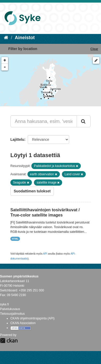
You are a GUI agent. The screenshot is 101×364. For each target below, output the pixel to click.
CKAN (9, 340)
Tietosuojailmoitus (12, 314)
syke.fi (4, 304)
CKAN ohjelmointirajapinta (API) (32, 318)
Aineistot (25, 37)
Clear (94, 49)
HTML (15, 238)
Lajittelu (17, 139)
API (45, 253)
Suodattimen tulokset (32, 191)
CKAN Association (22, 323)
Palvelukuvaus (10, 309)
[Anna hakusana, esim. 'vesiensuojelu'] (43, 121)
